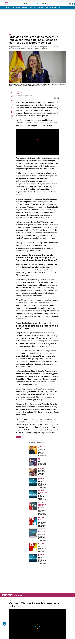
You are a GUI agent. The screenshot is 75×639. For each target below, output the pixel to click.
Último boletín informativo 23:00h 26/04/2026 (42, 484)
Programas (48, 4)
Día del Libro (14, 1)
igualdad (25, 437)
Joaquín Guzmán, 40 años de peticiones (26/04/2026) (42, 511)
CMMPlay (26, 4)
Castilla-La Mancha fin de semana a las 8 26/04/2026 (42, 537)
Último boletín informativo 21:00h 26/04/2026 (42, 560)
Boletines (41, 7)
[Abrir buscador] (70, 4)
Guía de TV (40, 4)
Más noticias (56, 7)
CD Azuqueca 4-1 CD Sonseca (42, 549)
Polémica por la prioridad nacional (28, 1)
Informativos (32, 7)
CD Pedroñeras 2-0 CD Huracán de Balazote (42, 524)
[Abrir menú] (1, 4)
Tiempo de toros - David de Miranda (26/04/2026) (42, 452)
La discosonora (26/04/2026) (42, 463)
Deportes (48, 7)
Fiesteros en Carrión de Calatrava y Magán (42, 472)
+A (55, 98)
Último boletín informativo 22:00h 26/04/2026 (42, 496)
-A (58, 98)
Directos (33, 4)
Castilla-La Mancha (21, 7)
